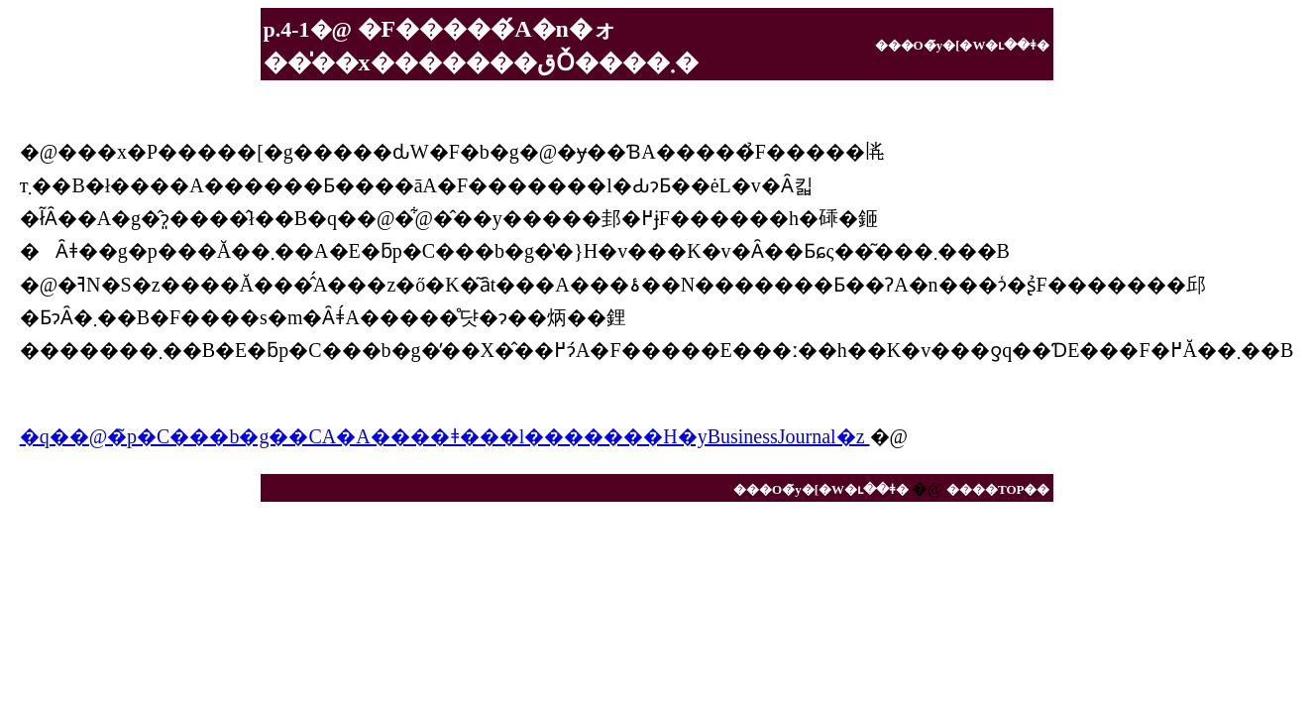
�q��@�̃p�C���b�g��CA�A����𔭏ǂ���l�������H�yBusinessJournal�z (445, 436)
